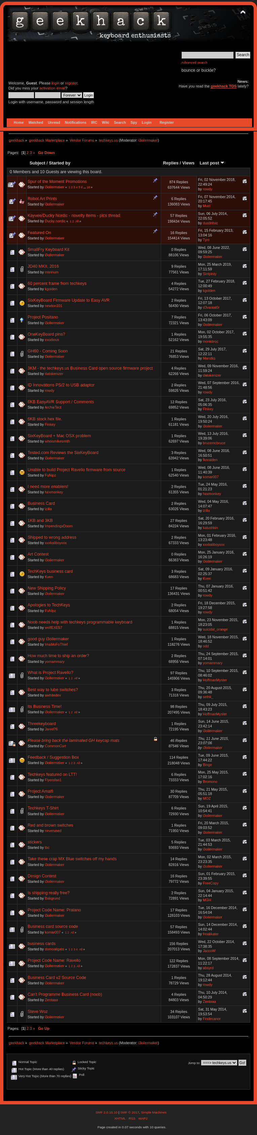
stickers (35, 842)
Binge (207, 765)
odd (206, 646)
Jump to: (194, 1063)
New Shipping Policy (47, 588)
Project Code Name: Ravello (54, 960)
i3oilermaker (148, 140)
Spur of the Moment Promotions (57, 181)
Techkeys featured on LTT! (52, 774)
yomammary (54, 661)
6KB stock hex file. (45, 419)
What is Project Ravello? (50, 672)
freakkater (211, 934)
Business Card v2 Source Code (57, 977)
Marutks (209, 358)
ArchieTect (53, 407)
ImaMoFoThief (56, 644)
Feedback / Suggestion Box (53, 757)
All (77, 221)
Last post (211, 162)
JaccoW (209, 951)
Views (188, 162)
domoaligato (54, 949)
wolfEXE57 (53, 628)
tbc (47, 847)
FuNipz (50, 475)
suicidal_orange (215, 629)
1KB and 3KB (40, 520)
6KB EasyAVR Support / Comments (61, 402)
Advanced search (195, 62)
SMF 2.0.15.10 (107, 1112)
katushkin (210, 528)
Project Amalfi (40, 791)
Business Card (41, 503)
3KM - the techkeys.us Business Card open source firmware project (90, 368)
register (71, 83)
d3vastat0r (211, 307)
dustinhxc (210, 223)
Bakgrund (52, 898)
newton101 (53, 306)
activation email (52, 88)
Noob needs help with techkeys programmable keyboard (80, 622)
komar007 (211, 477)
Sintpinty (210, 274)
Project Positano (43, 317)
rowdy (207, 189)
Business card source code (53, 926)
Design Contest (42, 876)
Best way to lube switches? (53, 689)
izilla (48, 509)
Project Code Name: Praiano (54, 910)
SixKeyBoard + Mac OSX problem (59, 435)
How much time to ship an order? (58, 655)
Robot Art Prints (42, 198)
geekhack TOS (223, 86)
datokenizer (54, 374)
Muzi (206, 206)
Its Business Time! (45, 706)
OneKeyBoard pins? (46, 334)
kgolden (51, 289)
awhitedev (53, 695)
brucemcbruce (214, 443)
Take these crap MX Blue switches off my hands (72, 859)
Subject (37, 162)
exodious (52, 340)
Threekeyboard (42, 723)
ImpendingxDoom (59, 526)
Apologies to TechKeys (49, 605)
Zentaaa (51, 1000)
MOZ (207, 798)
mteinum (52, 272)
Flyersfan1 (53, 780)
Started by (60, 162)
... (85, 187)
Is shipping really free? (49, 893)
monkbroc (211, 341)
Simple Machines (154, 1112)
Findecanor (212, 1019)
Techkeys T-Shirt (43, 808)
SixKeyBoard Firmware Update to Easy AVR (69, 300)
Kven (49, 577)
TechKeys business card (50, 571)
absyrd (208, 968)
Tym (206, 240)
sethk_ (208, 697)
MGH (207, 900)
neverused (53, 831)
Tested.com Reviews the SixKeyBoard (63, 452)
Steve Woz (38, 1011)
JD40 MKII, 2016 (43, 266)
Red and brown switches (50, 825)
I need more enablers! (48, 486)
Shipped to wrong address (52, 537)
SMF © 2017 (129, 1112)
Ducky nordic (55, 221)
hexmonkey (54, 492)
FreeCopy (211, 883)
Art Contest (38, 554)
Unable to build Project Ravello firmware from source (76, 469)
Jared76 (51, 729)
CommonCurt (55, 746)
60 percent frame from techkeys (57, 283)
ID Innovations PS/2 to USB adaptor (61, 385)
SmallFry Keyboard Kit (48, 249)
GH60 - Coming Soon (48, 351)
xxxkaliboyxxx (56, 543)
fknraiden (210, 460)
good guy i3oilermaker (48, 639)
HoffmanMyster (215, 680)
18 (88, 187)
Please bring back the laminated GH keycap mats (73, 740)
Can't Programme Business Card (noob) (65, 994)
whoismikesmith (57, 441)
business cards (42, 943)
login (55, 83)
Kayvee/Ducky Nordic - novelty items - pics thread (74, 215)
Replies (170, 162)
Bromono (210, 782)
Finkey (208, 409)
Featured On (39, 232)
